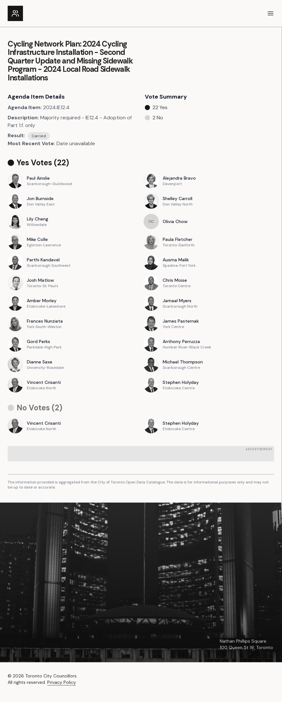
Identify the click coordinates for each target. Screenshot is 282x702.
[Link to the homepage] (15, 13)
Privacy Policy (61, 682)
